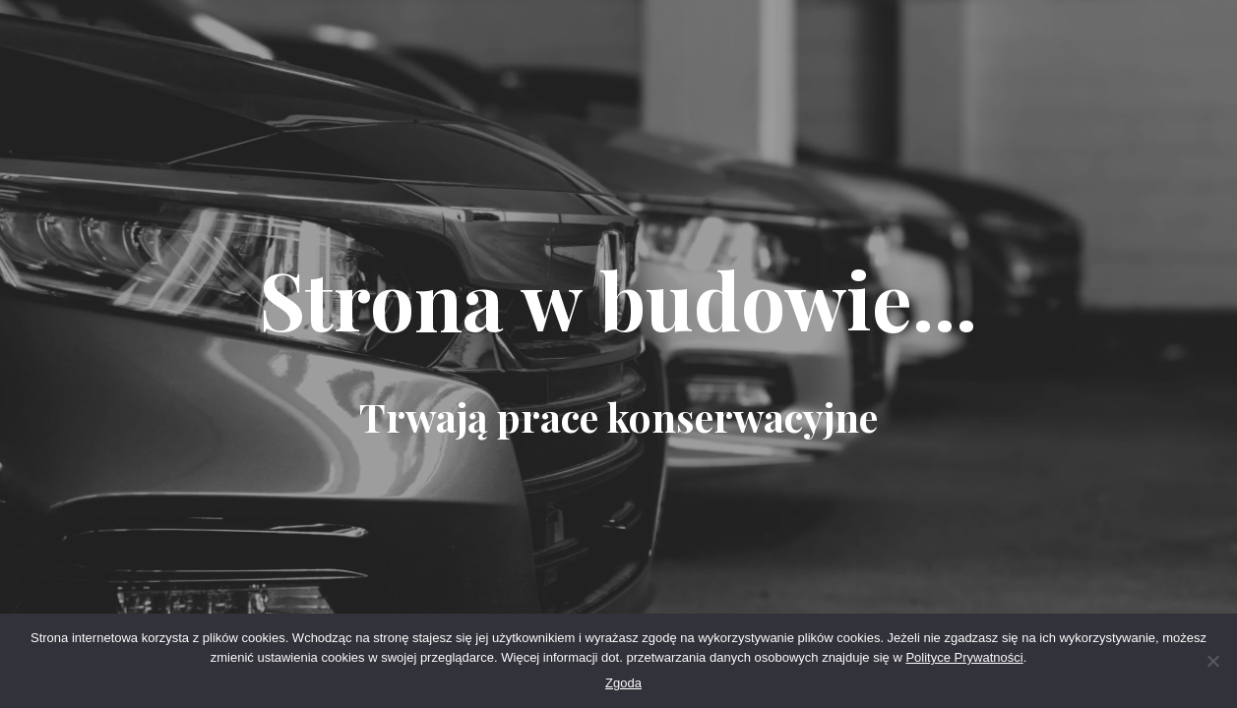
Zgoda (623, 683)
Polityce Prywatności (963, 657)
